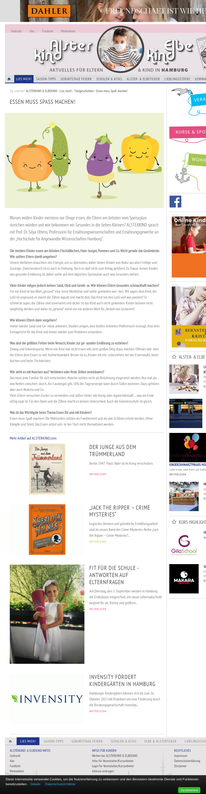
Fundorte (47, 31)
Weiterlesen (177, 474)
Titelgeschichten (84, 91)
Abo (32, 31)
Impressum (180, 755)
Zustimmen (189, 790)
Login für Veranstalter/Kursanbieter (113, 766)
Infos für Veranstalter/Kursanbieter (113, 761)
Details (35, 784)
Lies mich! (66, 91)
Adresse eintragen (103, 771)
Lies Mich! (24, 79)
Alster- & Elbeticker (143, 79)
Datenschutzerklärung (187, 761)
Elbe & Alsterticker (161, 741)
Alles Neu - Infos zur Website (85, 43)
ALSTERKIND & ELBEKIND (41, 91)
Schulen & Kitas (109, 79)
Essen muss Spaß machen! (111, 91)
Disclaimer (180, 766)
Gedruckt (16, 31)
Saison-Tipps (46, 79)
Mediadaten (68, 31)
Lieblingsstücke (177, 79)
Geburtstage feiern (76, 79)
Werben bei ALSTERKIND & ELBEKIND (114, 755)
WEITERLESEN (97, 474)
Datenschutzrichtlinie (60, 784)
